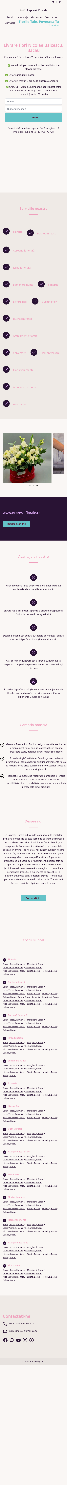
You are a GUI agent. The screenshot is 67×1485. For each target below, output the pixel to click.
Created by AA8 (37, 1361)
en (60, 1)
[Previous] (7, 458)
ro (53, 1)
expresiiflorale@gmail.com (23, 1330)
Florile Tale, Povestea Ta (21, 1323)
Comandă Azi (33, 898)
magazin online (16, 523)
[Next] (59, 458)
